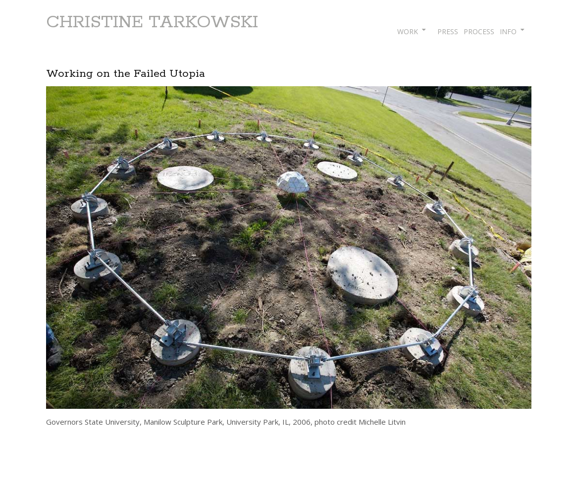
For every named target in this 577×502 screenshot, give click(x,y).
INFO (508, 31)
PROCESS (479, 31)
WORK (407, 31)
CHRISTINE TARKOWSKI (152, 22)
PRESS (447, 31)
